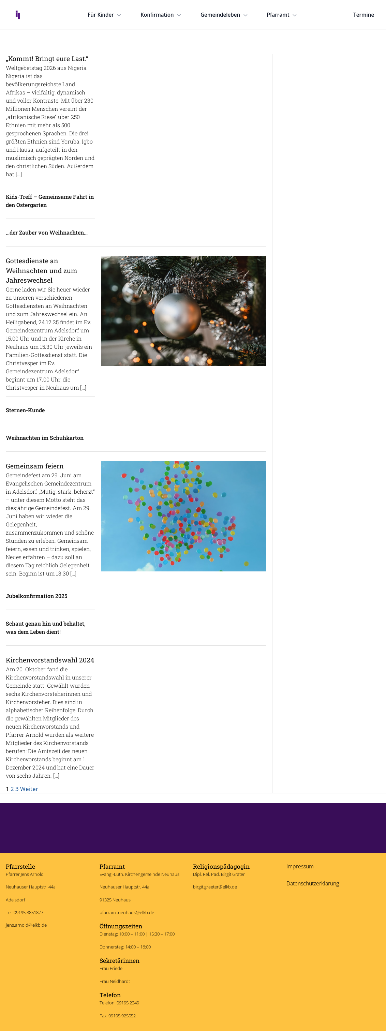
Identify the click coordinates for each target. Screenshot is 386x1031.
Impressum (300, 866)
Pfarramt (282, 15)
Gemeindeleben (225, 15)
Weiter (29, 789)
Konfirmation (161, 15)
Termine (363, 14)
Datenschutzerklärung (312, 883)
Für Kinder (105, 15)
